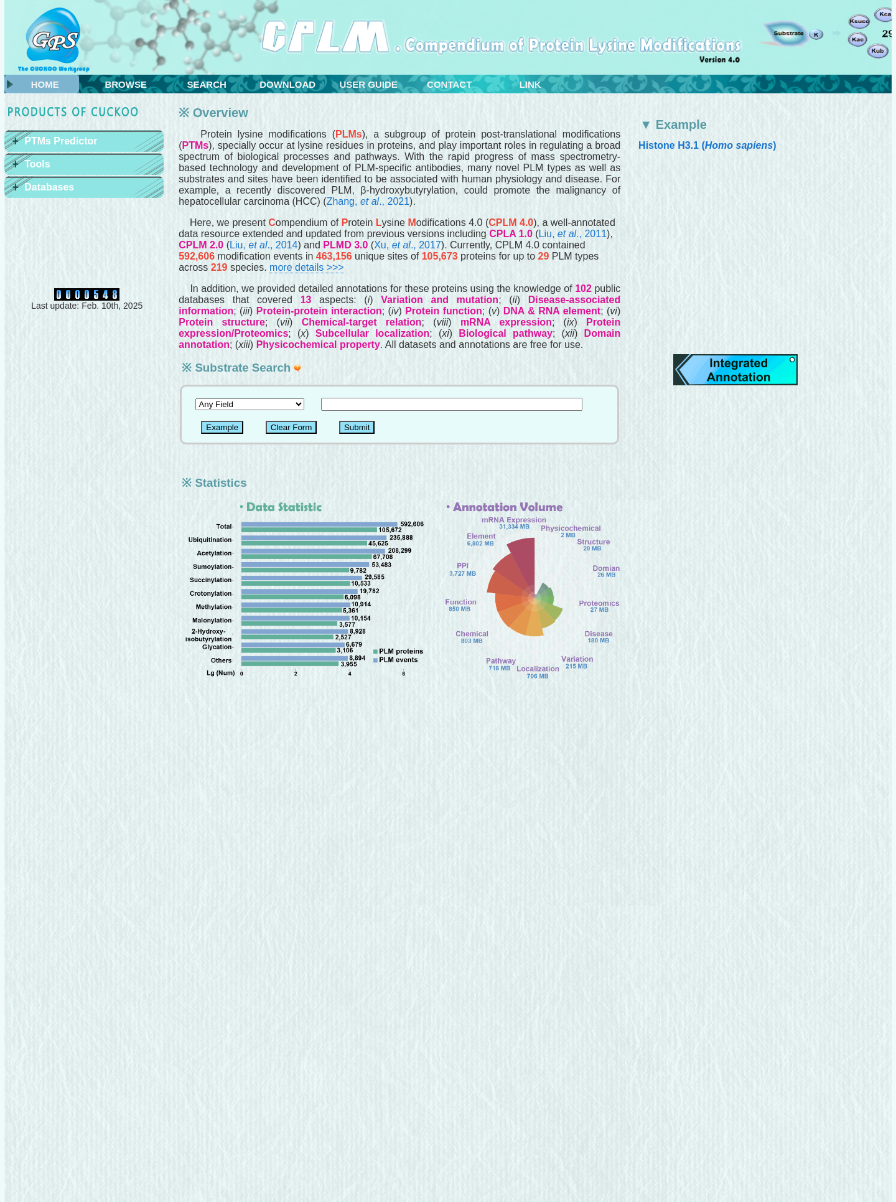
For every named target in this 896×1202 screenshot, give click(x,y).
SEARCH (206, 84)
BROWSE (126, 84)
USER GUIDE (369, 84)
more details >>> (306, 267)
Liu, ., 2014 (263, 245)
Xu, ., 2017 (407, 245)
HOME (45, 84)
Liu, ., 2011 (573, 233)
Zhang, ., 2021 (368, 201)
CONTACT (449, 84)
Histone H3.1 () (707, 145)
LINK (530, 84)
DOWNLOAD (287, 84)
